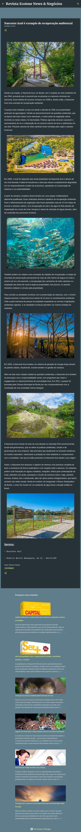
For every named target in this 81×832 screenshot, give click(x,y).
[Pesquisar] (65, 3)
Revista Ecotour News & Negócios (34, 4)
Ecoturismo (9, 568)
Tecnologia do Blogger (40, 829)
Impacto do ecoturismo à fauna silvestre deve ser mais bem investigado (39, 731)
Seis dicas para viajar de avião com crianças (30, 767)
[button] (5, 30)
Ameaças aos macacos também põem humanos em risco (34, 695)
